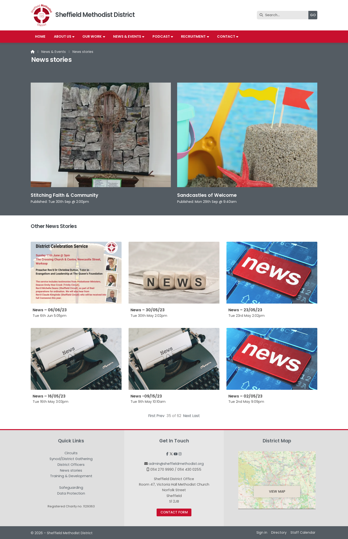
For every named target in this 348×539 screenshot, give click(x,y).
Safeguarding (71, 488)
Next (187, 415)
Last (196, 415)
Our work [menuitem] (92, 36)
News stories (71, 470)
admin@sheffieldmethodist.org (176, 463)
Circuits (71, 453)
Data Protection (71, 493)
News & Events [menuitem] (127, 36)
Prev (161, 415)
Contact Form (174, 512)
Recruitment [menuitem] (193, 36)
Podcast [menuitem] (161, 36)
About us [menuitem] (62, 36)
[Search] (283, 15)
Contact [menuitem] (226, 36)
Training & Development (71, 476)
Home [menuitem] (40, 36)
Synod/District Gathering (71, 459)
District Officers (71, 465)
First (152, 415)
